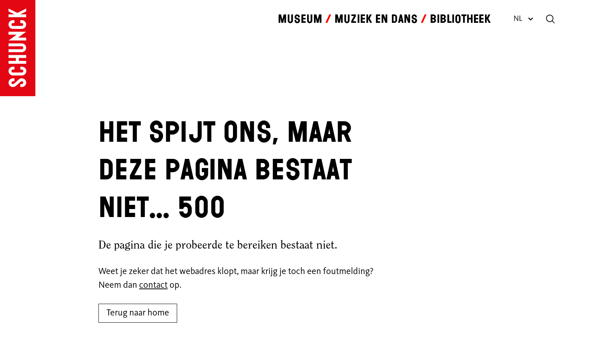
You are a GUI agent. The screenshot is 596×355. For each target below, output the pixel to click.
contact (153, 285)
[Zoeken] (550, 19)
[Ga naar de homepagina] (17, 48)
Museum (300, 19)
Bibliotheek (460, 19)
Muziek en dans (376, 19)
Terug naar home (137, 313)
